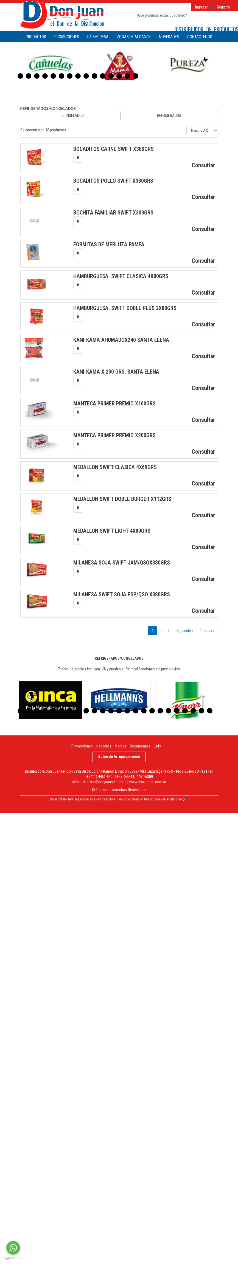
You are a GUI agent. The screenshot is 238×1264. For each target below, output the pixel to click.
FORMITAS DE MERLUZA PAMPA (108, 244)
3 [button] (37, 76)
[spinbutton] (78, 158)
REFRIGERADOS (169, 115)
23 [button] (201, 710)
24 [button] (209, 710)
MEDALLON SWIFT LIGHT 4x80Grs (111, 530)
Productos (36, 36)
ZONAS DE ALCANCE (134, 36)
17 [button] (152, 710)
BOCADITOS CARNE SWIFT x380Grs (113, 149)
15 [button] (135, 76)
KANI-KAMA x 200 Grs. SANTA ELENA (116, 371)
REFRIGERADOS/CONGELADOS (48, 108)
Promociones (82, 746)
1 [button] (20, 76)
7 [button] (69, 76)
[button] (210, 6)
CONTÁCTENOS (199, 36)
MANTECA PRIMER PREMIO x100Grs (114, 403)
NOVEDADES (169, 36)
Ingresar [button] (201, 7)
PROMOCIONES (66, 36)
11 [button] (102, 76)
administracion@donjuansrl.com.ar (99, 782)
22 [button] (193, 710)
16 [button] (144, 710)
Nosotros (103, 746)
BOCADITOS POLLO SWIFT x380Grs (113, 180)
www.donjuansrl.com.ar (147, 782)
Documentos (140, 746)
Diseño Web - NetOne (63, 799)
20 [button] (177, 710)
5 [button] (53, 76)
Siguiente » (185, 630)
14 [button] (127, 76)
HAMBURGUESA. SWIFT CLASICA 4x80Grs (120, 276)
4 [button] (45, 76)
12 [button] (111, 76)
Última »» (207, 630)
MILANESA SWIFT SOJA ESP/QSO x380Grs (121, 594)
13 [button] (119, 76)
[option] (50, 65)
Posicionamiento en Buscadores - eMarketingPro (149, 799)
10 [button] (94, 76)
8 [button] (78, 76)
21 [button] (185, 710)
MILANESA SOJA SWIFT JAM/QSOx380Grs (121, 562)
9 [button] (86, 76)
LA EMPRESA (97, 36)
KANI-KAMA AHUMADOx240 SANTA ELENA (121, 340)
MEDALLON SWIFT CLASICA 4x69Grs (115, 467)
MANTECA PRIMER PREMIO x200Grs (114, 435)
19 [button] (168, 710)
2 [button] (28, 76)
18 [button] (160, 710)
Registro (223, 7)
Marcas (120, 746)
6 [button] (61, 76)
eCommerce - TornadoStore (97, 799)
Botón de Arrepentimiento (119, 756)
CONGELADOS (73, 115)
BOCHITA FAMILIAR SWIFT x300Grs (113, 212)
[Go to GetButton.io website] (13, 1258)
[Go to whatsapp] (13, 1248)
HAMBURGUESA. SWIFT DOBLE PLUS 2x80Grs (125, 308)
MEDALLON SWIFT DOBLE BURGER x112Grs (122, 499)
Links (158, 746)
